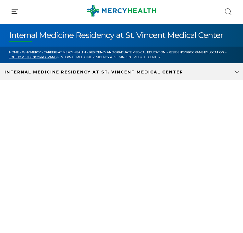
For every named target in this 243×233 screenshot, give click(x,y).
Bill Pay (18, 136)
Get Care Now (25, 124)
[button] (121, 32)
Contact (18, 148)
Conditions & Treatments (38, 61)
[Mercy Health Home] (12, 10)
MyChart (141, 136)
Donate (139, 148)
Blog (136, 124)
